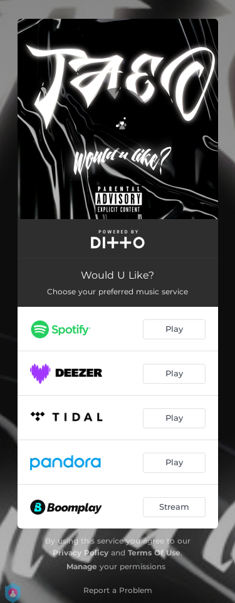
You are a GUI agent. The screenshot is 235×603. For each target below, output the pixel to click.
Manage (81, 566)
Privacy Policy (80, 552)
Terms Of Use (154, 552)
